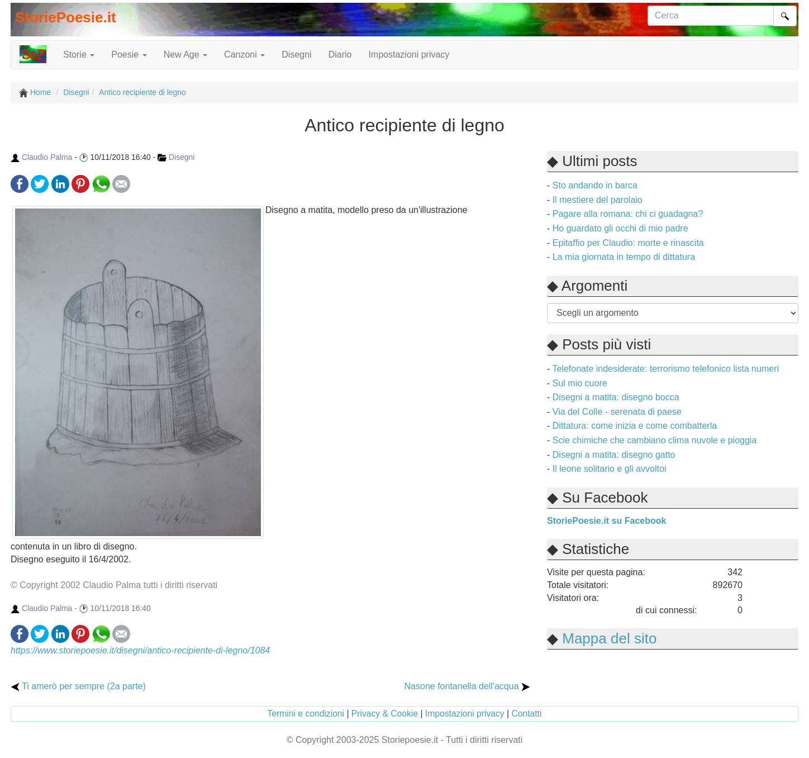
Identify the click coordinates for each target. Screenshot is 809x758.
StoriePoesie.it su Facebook (606, 520)
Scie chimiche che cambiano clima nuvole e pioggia (655, 440)
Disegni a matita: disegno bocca (616, 397)
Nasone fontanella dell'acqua (467, 686)
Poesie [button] (128, 54)
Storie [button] (78, 54)
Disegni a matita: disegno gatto (614, 454)
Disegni (296, 54)
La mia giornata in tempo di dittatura (624, 257)
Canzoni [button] (244, 54)
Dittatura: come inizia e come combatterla (635, 425)
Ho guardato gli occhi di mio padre (620, 228)
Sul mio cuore (580, 383)
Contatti (526, 713)
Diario (340, 54)
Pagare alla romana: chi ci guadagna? (628, 214)
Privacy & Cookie (384, 713)
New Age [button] (185, 54)
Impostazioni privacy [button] (408, 54)
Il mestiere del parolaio (598, 200)
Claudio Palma (47, 157)
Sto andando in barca (595, 185)
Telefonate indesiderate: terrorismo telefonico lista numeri (665, 368)
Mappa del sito (609, 638)
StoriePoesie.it (65, 17)
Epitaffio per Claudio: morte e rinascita (628, 243)
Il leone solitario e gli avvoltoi (610, 468)
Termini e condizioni (306, 713)
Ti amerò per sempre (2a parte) (78, 686)
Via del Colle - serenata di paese (617, 411)
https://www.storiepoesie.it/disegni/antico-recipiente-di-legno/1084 (140, 650)
